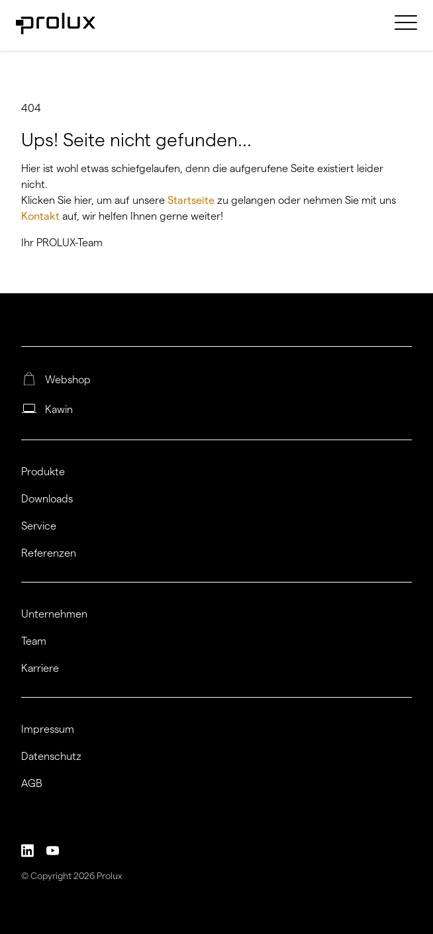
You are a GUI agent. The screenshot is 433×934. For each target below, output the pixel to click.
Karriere (40, 668)
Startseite (192, 200)
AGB (31, 783)
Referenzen (48, 553)
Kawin (59, 409)
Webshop (68, 380)
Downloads (47, 499)
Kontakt (41, 216)
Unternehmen (54, 614)
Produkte (43, 472)
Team (33, 641)
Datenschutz (51, 756)
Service (38, 526)
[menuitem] (406, 30)
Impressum (47, 729)
